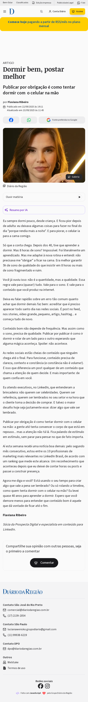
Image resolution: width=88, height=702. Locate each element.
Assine (77, 11)
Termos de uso (14, 668)
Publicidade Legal (65, 2)
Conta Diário (57, 11)
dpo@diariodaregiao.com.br (22, 649)
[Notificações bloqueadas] (41, 11)
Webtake (10, 662)
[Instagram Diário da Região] (47, 686)
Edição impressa (41, 2)
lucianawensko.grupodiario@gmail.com (29, 629)
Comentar (44, 562)
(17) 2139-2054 (14, 616)
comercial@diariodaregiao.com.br (26, 610)
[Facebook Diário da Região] (40, 686)
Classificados (22, 2)
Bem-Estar (8, 2)
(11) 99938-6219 (15, 635)
